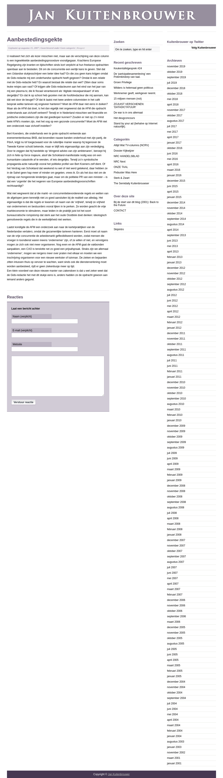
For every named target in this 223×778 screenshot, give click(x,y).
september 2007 (176, 556)
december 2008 (176, 485)
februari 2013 (174, 257)
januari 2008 (174, 534)
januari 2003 (174, 747)
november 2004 (176, 687)
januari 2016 (174, 175)
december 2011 (176, 333)
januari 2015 (174, 197)
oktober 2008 (174, 496)
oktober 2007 (174, 551)
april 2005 (173, 659)
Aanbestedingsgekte (34, 39)
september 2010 (176, 398)
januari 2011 (174, 376)
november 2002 (176, 752)
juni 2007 (172, 572)
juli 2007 (172, 567)
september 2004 (176, 698)
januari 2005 (174, 676)
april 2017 (173, 137)
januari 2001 (174, 763)
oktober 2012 (174, 278)
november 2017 (176, 110)
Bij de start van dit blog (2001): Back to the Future (136, 204)
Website (17, 344)
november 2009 (176, 431)
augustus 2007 (175, 561)
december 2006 (176, 600)
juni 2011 (172, 365)
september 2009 (176, 442)
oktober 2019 (174, 71)
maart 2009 (173, 469)
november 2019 (176, 66)
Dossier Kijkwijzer (124, 150)
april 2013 (173, 251)
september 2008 (176, 502)
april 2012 (173, 311)
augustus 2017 (175, 120)
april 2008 (173, 518)
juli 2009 (172, 453)
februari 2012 (174, 322)
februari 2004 (174, 730)
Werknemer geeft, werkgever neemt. (135, 93)
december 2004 (176, 681)
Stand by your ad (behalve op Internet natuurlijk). (135, 125)
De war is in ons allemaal (128, 112)
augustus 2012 (175, 289)
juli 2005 (172, 649)
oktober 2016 (174, 148)
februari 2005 (174, 670)
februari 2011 (174, 371)
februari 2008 (174, 529)
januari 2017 (174, 142)
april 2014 (173, 229)
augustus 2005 (175, 643)
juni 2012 (172, 300)
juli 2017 (172, 126)
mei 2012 (172, 306)
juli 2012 (172, 295)
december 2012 (176, 267)
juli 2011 (172, 360)
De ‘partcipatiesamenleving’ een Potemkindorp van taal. (132, 75)
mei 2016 (172, 159)
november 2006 (176, 605)
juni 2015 (172, 186)
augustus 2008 (175, 507)
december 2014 (176, 202)
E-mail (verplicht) (22, 330)
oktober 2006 (174, 610)
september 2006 (176, 616)
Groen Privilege (123, 82)
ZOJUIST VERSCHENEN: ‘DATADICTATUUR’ (129, 106)
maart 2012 (173, 316)
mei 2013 (172, 246)
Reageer (81, 48)
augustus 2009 (175, 447)
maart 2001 (173, 757)
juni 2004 (172, 708)
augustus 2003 (175, 741)
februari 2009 (174, 474)
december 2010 (176, 382)
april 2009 (173, 463)
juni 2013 (172, 240)
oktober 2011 (174, 344)
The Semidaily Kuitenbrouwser (131, 183)
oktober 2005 (174, 638)
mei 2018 (172, 99)
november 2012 (176, 273)
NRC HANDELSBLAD (126, 156)
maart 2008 (173, 523)
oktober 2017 (174, 115)
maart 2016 (173, 169)
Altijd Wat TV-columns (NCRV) (131, 145)
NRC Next (119, 161)
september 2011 (176, 349)
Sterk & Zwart (122, 177)
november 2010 (176, 387)
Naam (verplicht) (22, 316)
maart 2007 (173, 589)
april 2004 (173, 719)
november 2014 (176, 208)
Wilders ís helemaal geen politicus (133, 87)
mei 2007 (172, 578)
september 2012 (176, 284)
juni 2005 (172, 654)
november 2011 (176, 338)
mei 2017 (172, 131)
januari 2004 (174, 736)
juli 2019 (172, 82)
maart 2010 (173, 409)
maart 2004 (173, 725)
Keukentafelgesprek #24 (128, 68)
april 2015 (173, 191)
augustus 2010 (175, 404)
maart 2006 (173, 621)
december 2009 (176, 425)
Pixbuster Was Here (125, 172)
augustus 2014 (175, 224)
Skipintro (119, 229)
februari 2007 (174, 594)
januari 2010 (174, 420)
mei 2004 (172, 714)
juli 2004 (172, 703)
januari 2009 (174, 480)
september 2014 (176, 218)
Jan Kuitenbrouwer (119, 774)
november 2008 (176, 491)
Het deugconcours (124, 118)
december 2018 (176, 88)
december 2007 (176, 540)
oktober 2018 (174, 93)
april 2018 (173, 104)
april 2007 (173, 583)
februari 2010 (174, 414)
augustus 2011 (175, 355)
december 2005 (176, 627)
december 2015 (176, 180)
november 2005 (176, 632)
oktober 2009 (174, 436)
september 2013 (176, 235)
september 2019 (176, 77)
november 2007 (176, 545)
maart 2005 (173, 665)
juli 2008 (172, 512)
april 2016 (173, 164)
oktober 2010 (174, 393)
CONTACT (120, 210)
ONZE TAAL (121, 167)
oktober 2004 (174, 692)
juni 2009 (172, 458)
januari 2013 (174, 262)
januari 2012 (174, 327)
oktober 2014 (174, 213)
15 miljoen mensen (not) (128, 98)
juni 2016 (172, 153)
